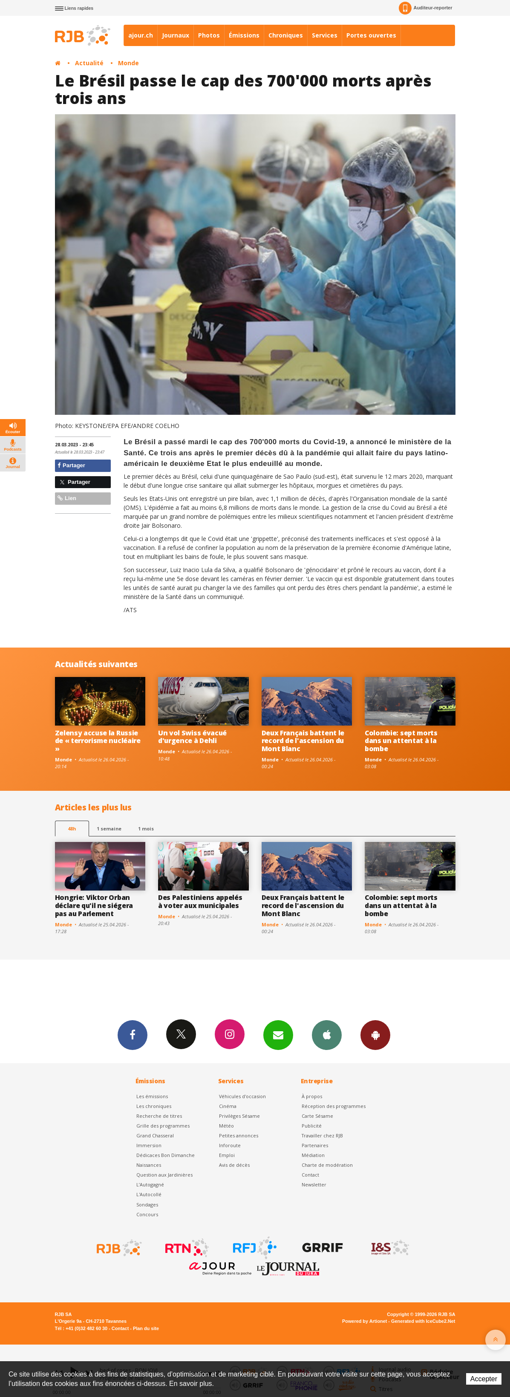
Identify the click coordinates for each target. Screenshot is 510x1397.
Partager (71, 465)
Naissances (148, 1165)
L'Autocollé (148, 1194)
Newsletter (314, 1184)
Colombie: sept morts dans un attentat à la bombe (401, 741)
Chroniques (285, 35)
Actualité (89, 63)
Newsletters (278, 1034)
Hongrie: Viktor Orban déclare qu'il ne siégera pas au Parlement (94, 905)
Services (324, 35)
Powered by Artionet (364, 1321)
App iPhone (327, 1034)
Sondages (147, 1204)
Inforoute (230, 1145)
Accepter (483, 1379)
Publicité (312, 1125)
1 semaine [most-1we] (109, 828)
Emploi (227, 1155)
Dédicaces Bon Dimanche (165, 1155)
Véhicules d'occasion (242, 1096)
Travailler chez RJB (322, 1135)
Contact (310, 1174)
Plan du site (146, 1328)
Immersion (148, 1145)
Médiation (313, 1155)
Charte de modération (327, 1165)
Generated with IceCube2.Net (423, 1321)
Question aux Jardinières (164, 1174)
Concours (147, 1214)
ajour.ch (140, 35)
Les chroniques (153, 1106)
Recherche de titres (159, 1116)
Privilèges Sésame (239, 1116)
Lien (67, 498)
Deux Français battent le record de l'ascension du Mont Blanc (303, 741)
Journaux (175, 35)
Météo (226, 1125)
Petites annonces (238, 1135)
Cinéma (227, 1106)
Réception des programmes (334, 1106)
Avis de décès (234, 1165)
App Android (375, 1034)
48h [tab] (72, 828)
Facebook (132, 1034)
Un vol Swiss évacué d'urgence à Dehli (192, 737)
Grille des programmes (163, 1125)
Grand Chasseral (155, 1135)
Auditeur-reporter (425, 8)
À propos (312, 1096)
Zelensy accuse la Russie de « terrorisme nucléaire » (98, 741)
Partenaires (315, 1145)
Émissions (244, 35)
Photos (209, 35)
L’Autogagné (150, 1184)
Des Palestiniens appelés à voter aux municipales (200, 901)
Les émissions (152, 1096)
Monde (128, 63)
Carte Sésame (317, 1116)
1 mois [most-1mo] (146, 828)
